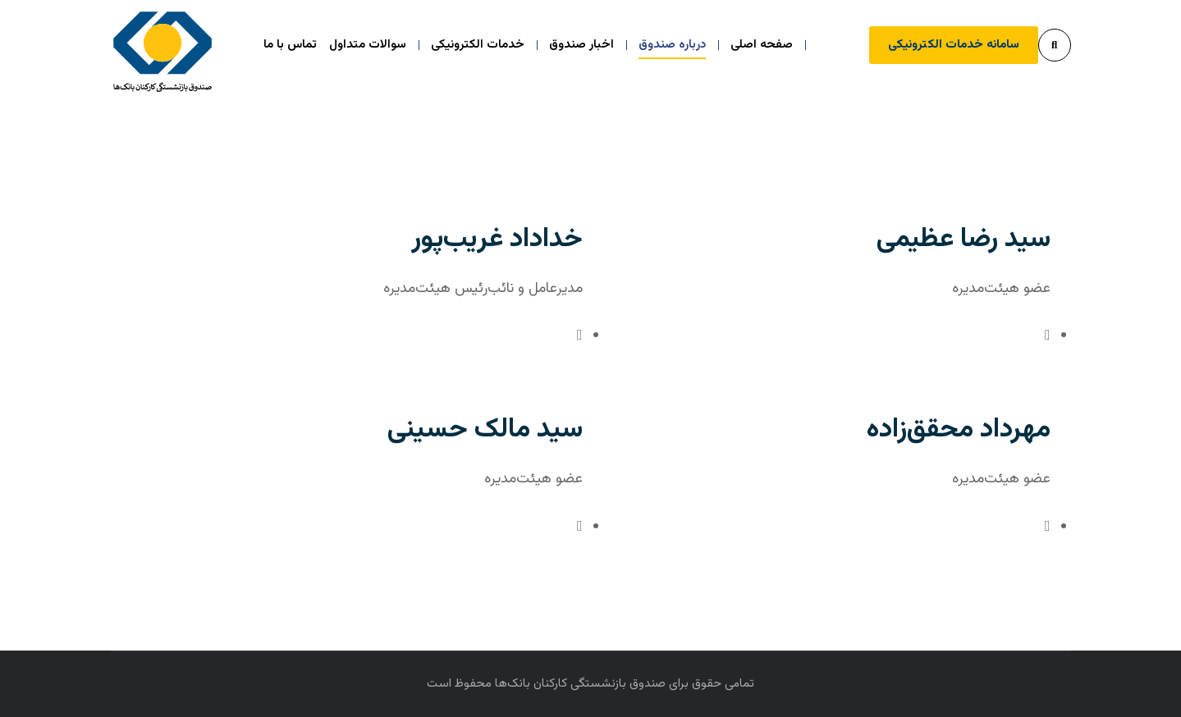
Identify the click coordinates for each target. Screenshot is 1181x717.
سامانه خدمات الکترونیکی (953, 44)
